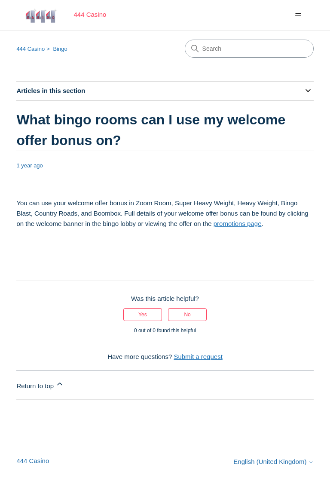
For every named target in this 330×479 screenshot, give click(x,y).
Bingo (60, 49)
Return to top (40, 384)
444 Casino (30, 49)
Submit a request (198, 356)
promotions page (238, 223)
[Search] (249, 48)
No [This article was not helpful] (187, 315)
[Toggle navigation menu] (298, 15)
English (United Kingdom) (273, 461)
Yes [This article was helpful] (142, 315)
